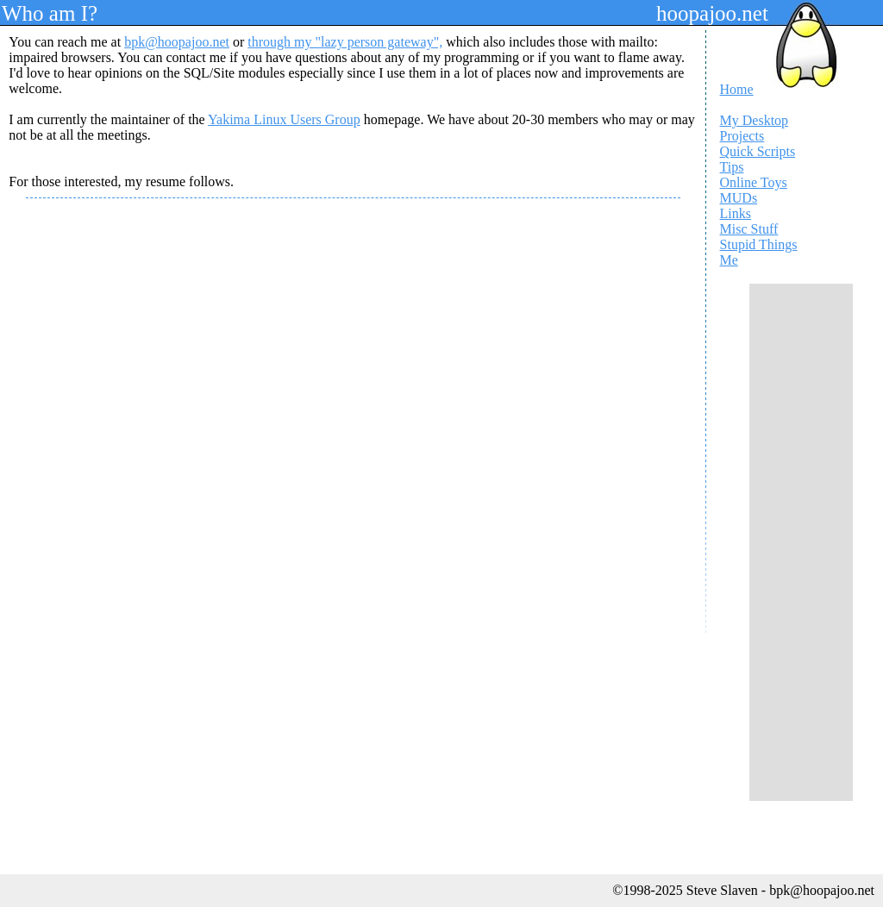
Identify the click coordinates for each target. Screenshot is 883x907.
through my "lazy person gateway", (344, 41)
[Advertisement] (801, 542)
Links (735, 213)
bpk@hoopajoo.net (176, 41)
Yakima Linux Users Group (284, 119)
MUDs (739, 198)
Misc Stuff (749, 229)
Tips (732, 167)
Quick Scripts (758, 151)
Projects (742, 135)
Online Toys (753, 182)
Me (729, 260)
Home (737, 89)
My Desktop (754, 120)
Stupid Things (759, 244)
